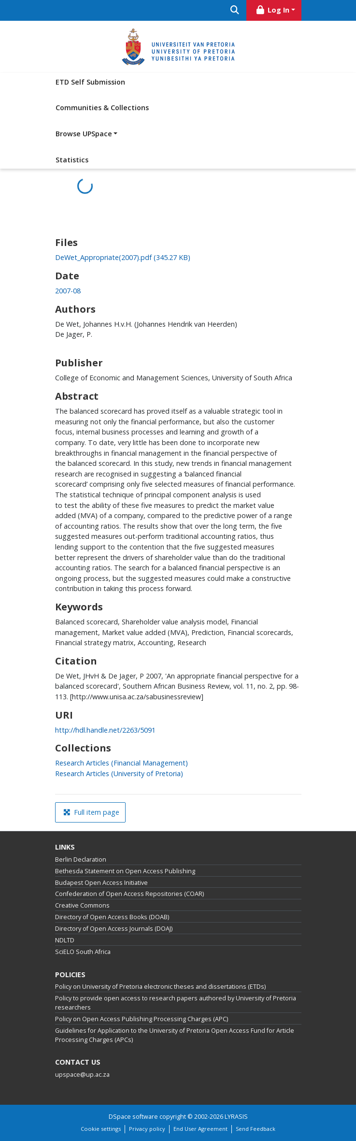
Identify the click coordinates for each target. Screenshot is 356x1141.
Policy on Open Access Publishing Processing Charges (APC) (141, 1019)
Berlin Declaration (80, 859)
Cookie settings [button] (101, 1128)
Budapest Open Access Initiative (101, 883)
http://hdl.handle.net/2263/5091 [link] (105, 730)
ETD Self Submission (90, 82)
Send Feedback (255, 1128)
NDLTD (64, 940)
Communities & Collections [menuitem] (102, 107)
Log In (272, 9)
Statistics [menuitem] (72, 159)
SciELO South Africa (83, 952)
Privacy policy (147, 1128)
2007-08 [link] (68, 290)
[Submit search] (235, 10)
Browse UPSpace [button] (84, 133)
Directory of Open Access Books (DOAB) (112, 917)
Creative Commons (82, 905)
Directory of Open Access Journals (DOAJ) (113, 928)
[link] (122, 257)
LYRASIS (236, 1116)
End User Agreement (200, 1128)
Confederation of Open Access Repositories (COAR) (129, 894)
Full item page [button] (91, 812)
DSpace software (133, 1116)
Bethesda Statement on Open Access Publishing (125, 871)
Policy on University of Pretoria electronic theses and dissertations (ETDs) (160, 986)
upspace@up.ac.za (82, 1074)
